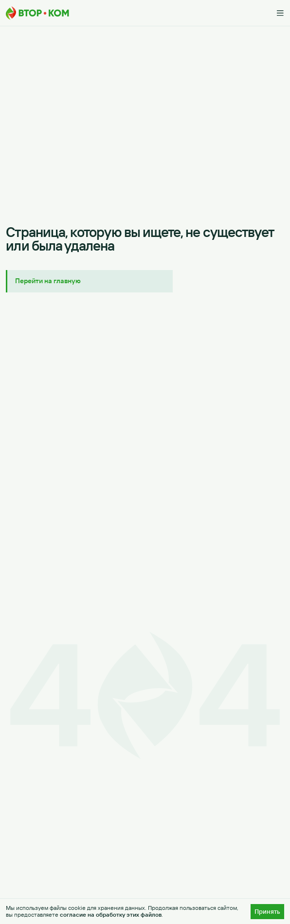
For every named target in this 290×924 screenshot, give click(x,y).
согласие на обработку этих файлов (111, 914)
